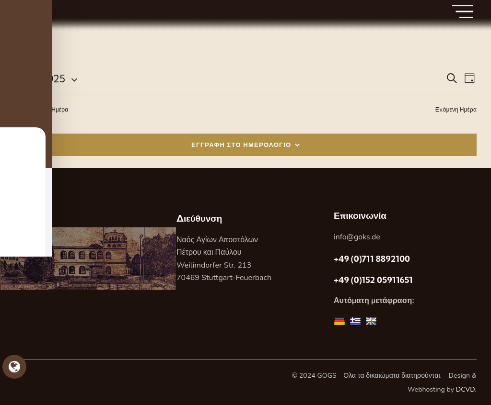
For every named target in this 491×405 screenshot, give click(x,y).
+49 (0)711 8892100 (372, 258)
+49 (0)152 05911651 (373, 279)
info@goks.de (357, 237)
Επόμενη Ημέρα (456, 109)
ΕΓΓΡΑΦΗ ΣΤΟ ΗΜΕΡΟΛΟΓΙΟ (241, 144)
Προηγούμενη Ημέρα (41, 109)
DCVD (465, 389)
